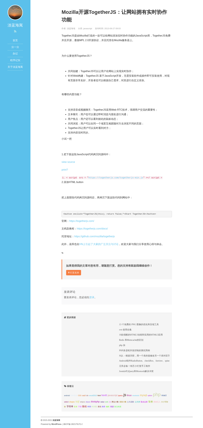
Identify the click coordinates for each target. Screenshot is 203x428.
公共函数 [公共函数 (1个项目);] (130, 402)
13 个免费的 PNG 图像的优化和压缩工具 (139, 324)
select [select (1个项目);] (66, 402)
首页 (15, 40)
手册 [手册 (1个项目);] (80, 407)
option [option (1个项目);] (150, 395)
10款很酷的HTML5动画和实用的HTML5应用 (141, 335)
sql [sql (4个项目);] (77, 401)
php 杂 (122, 345)
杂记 (15, 53)
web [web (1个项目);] (106, 402)
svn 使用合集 (125, 329)
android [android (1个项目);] (67, 395)
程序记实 (15, 60)
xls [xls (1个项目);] (110, 402)
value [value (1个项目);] (102, 402)
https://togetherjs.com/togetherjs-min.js (115, 177)
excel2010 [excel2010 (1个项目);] (93, 395)
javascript (87, 28)
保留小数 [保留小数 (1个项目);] (122, 402)
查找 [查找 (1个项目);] (99, 407)
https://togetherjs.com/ (81, 221)
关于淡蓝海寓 (15, 67)
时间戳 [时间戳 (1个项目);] (94, 407)
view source (68, 162)
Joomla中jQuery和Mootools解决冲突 (136, 371)
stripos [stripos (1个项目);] (82, 402)
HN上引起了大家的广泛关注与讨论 (98, 244)
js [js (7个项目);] (125, 395)
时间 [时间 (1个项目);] (89, 407)
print (64, 169)
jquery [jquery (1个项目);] (120, 395)
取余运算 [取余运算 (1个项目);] (144, 402)
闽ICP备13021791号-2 (72, 424)
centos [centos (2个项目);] (73, 395)
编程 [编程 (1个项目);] (107, 407)
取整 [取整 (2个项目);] (150, 401)
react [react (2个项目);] (164, 395)
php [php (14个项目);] (157, 394)
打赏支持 (73, 272)
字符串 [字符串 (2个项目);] (70, 406)
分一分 (15, 47)
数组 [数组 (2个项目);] (84, 406)
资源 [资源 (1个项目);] (112, 407)
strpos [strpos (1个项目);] (88, 402)
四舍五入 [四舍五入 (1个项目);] (157, 402)
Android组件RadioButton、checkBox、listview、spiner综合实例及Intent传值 (155, 361)
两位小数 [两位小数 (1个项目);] (115, 402)
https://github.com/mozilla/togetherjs (94, 236)
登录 (91, 297)
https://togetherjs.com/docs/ (92, 228)
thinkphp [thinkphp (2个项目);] (95, 401)
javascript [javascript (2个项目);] (113, 395)
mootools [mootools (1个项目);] (135, 395)
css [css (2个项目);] (79, 395)
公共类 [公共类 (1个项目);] (137, 402)
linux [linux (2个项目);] (129, 395)
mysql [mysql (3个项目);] (143, 395)
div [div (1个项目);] (87, 395)
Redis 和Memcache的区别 (131, 340)
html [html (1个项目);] (99, 395)
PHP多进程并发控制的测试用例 (134, 350)
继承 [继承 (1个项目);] (103, 407)
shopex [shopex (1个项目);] (72, 402)
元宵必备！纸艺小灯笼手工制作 (134, 366)
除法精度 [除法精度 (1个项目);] (117, 407)
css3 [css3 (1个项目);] (84, 395)
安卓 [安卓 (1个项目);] (75, 407)
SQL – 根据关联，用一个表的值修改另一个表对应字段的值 (148, 356)
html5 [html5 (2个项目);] (104, 395)
